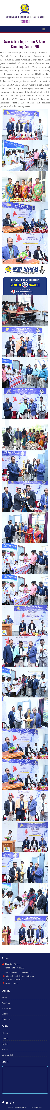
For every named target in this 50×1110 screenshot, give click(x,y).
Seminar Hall (7, 1055)
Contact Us (6, 1019)
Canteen (5, 1038)
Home (4, 997)
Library (5, 1033)
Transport (6, 1049)
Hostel (5, 1044)
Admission (6, 1008)
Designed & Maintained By (17, 1107)
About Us (6, 1003)
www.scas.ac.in (11, 983)
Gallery (5, 1014)
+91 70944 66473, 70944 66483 (18, 972)
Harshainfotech (36, 1107)
